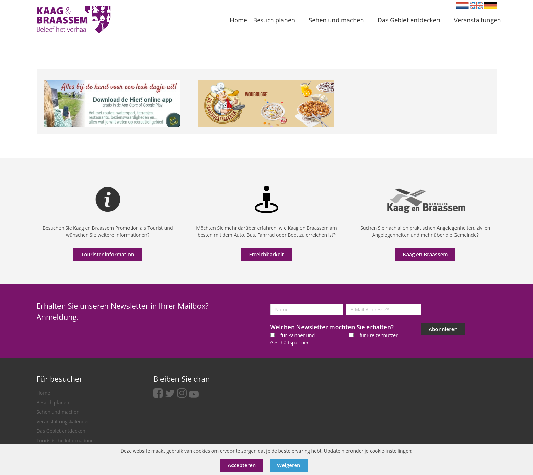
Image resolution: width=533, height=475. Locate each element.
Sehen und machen (58, 412)
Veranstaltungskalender (63, 421)
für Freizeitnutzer (379, 335)
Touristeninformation (107, 254)
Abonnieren (443, 329)
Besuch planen (53, 402)
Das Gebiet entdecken (61, 431)
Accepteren (242, 465)
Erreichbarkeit (266, 254)
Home (43, 393)
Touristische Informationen (67, 440)
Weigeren (288, 465)
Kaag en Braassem (425, 254)
